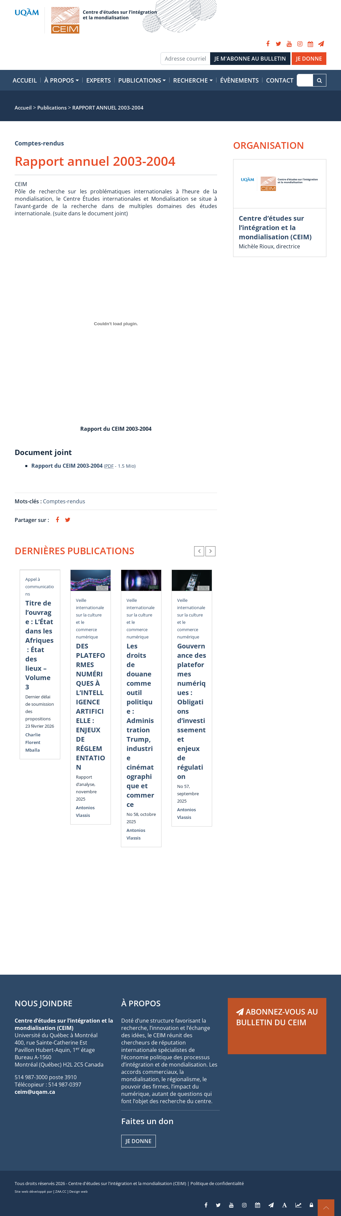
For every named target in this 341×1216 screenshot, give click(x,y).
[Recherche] (305, 80)
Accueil (25, 80)
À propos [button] (59, 80)
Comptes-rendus (39, 143)
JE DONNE (309, 58)
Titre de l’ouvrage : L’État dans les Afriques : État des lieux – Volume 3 (39, 645)
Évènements (239, 80)
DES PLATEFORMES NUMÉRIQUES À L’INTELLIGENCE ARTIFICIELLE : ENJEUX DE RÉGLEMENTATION (90, 706)
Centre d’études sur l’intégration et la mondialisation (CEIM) (275, 227)
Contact (279, 80)
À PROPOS (141, 1003)
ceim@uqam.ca (35, 1091)
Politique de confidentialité (217, 1183)
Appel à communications (39, 586)
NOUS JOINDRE (43, 1003)
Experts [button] (98, 80)
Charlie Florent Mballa (32, 742)
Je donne (139, 1141)
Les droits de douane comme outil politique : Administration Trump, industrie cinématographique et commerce (140, 725)
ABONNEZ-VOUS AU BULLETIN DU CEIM (277, 1017)
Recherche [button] (190, 80)
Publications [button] (139, 80)
